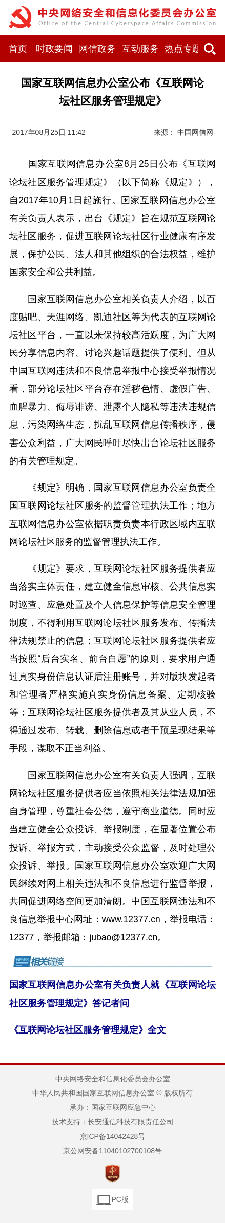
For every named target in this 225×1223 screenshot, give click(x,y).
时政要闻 (54, 49)
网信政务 (97, 49)
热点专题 (183, 49)
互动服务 (140, 49)
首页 (18, 49)
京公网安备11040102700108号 (112, 1151)
